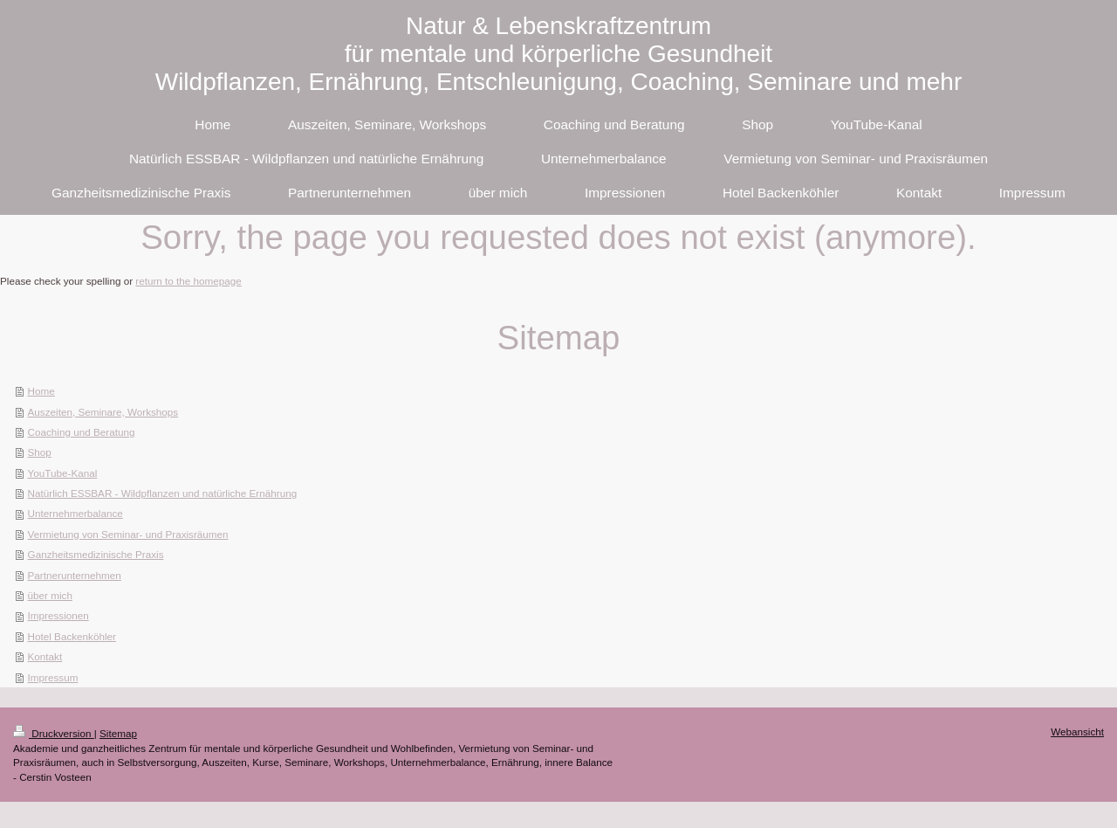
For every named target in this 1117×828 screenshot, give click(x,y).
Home (41, 391)
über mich (50, 595)
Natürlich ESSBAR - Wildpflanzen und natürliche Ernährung (163, 493)
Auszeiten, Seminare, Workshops (103, 411)
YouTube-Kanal (63, 473)
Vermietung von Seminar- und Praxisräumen (128, 534)
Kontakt (45, 656)
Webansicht (1077, 731)
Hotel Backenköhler (72, 636)
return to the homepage (188, 280)
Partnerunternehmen (74, 575)
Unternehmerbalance (75, 513)
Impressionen (58, 615)
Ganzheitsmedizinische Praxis (96, 554)
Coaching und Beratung (81, 432)
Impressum (53, 677)
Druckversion (53, 733)
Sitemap (118, 733)
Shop (39, 452)
